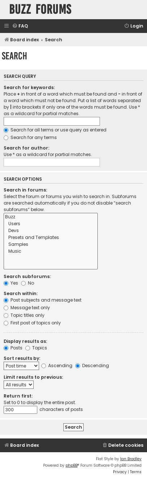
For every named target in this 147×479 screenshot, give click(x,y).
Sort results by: (22, 358)
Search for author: (26, 148)
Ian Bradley (131, 459)
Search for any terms (30, 137)
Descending (92, 365)
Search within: (21, 293)
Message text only (27, 307)
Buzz (50, 217)
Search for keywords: (29, 87)
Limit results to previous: (33, 377)
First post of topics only (32, 323)
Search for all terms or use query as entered (55, 130)
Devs (50, 230)
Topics (36, 348)
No (27, 283)
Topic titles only (24, 315)
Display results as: (25, 341)
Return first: (18, 396)
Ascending (56, 365)
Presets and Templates (50, 237)
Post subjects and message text (42, 300)
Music (50, 251)
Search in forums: (25, 190)
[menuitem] (20, 26)
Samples (50, 244)
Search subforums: (27, 276)
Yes (11, 283)
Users (50, 223)
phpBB (71, 465)
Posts (13, 348)
